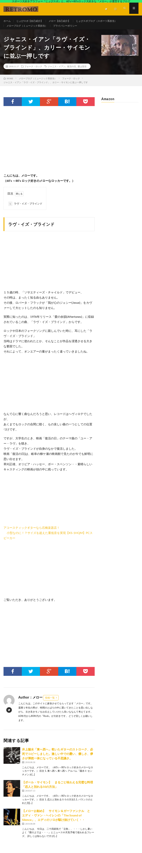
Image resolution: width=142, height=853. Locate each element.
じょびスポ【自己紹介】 (31, 21)
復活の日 (71, 70)
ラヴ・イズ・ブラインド (25, 208)
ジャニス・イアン (56, 70)
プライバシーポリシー (69, 27)
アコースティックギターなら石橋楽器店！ (32, 531)
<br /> (15, 502)
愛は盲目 (82, 70)
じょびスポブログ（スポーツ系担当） (102, 21)
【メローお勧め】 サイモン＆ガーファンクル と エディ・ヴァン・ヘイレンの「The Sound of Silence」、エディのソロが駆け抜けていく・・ (57, 819)
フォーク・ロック (33, 70)
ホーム (7, 21)
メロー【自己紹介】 (63, 21)
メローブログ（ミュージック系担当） (28, 27)
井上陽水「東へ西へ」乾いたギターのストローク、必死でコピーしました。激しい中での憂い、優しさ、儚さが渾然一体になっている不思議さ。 (57, 758)
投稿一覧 (50, 701)
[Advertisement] (49, 147)
